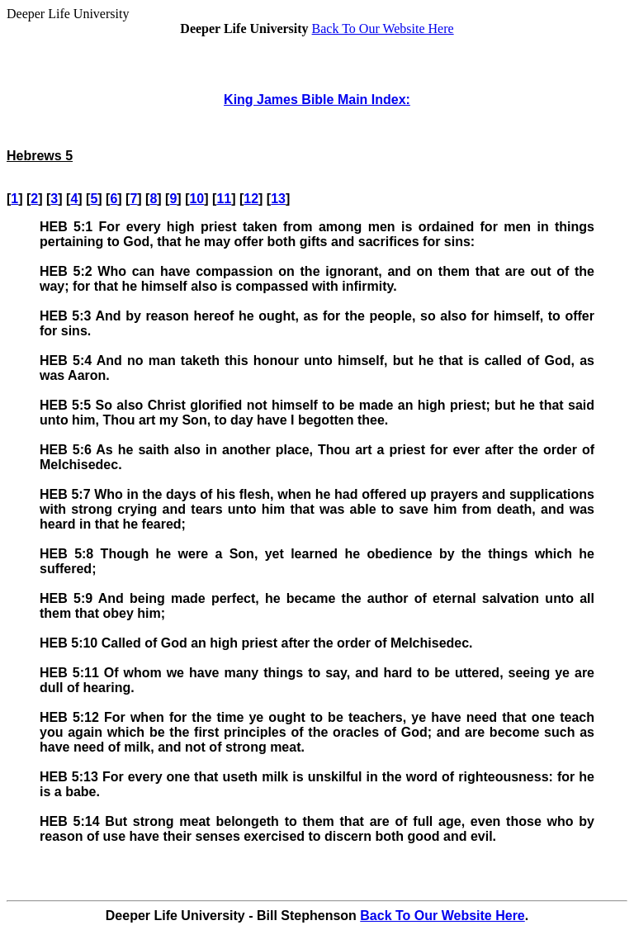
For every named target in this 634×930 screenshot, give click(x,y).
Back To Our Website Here (383, 28)
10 (196, 199)
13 (278, 199)
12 (251, 199)
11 (223, 199)
